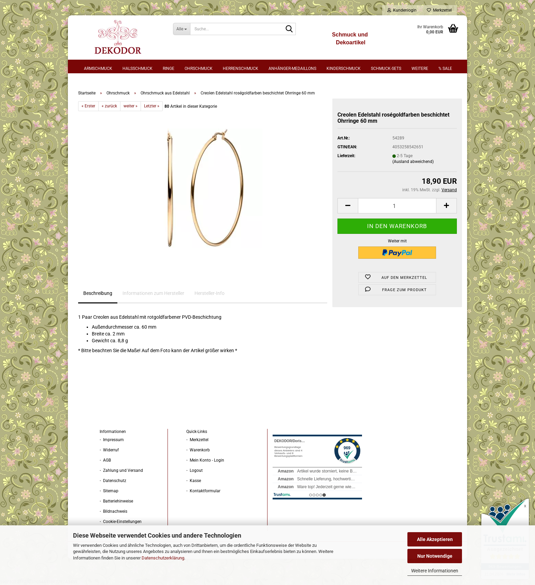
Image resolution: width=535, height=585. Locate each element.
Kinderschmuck (344, 68)
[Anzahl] (397, 205)
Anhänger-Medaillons (292, 68)
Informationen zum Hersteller (153, 293)
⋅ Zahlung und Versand (121, 470)
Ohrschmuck (199, 68)
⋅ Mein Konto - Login (205, 460)
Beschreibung (97, 293)
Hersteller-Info (209, 293)
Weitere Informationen (434, 570)
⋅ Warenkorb (198, 450)
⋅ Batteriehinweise (116, 501)
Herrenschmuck (240, 68)
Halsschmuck (137, 68)
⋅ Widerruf (109, 450)
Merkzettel (439, 10)
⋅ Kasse (193, 480)
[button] (347, 205)
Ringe (168, 68)
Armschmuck (98, 68)
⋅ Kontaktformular (203, 491)
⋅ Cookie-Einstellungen (121, 521)
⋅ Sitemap (109, 491)
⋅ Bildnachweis (113, 511)
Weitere (419, 68)
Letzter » (151, 106)
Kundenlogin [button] (402, 10)
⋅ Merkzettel (197, 439)
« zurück (109, 106)
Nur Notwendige (434, 556)
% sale (445, 68)
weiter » (131, 106)
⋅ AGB (105, 460)
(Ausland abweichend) (413, 161)
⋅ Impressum (112, 439)
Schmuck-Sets (386, 68)
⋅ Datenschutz (113, 480)
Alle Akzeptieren (435, 539)
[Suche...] (181, 29)
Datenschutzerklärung (163, 557)
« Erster (88, 106)
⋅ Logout (194, 470)
